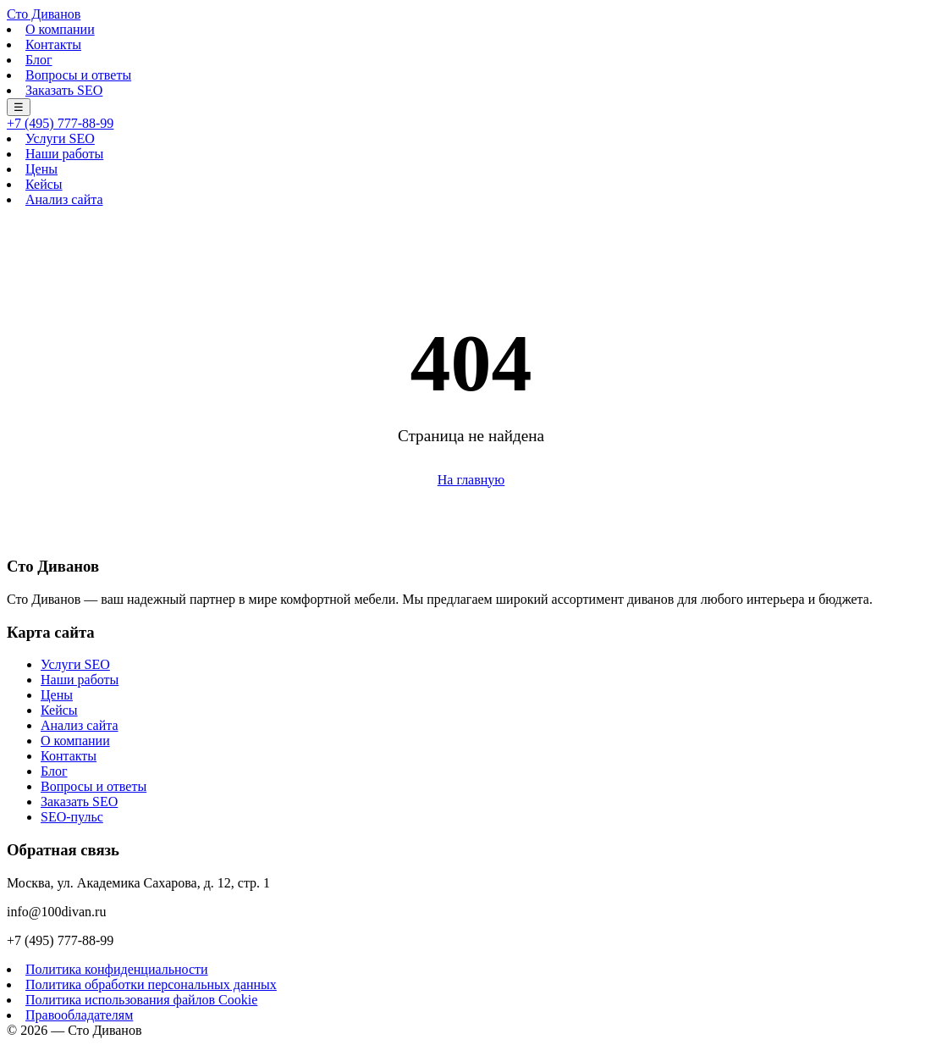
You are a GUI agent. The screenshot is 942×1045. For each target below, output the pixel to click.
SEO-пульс (72, 817)
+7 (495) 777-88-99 (60, 123)
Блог (38, 60)
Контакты (53, 44)
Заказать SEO (63, 90)
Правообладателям (79, 1015)
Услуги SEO (60, 138)
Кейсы (44, 184)
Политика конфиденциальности (116, 969)
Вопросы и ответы (78, 75)
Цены (41, 169)
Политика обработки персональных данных (151, 984)
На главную (471, 480)
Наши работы (64, 154)
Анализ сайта (63, 199)
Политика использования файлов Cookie (141, 999)
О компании (60, 29)
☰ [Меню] (19, 107)
